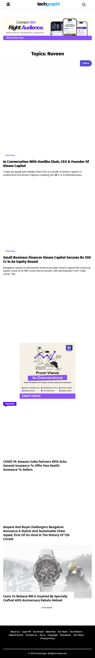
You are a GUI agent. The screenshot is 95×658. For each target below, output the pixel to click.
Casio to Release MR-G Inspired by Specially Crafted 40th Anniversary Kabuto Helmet (35, 598)
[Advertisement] (47, 307)
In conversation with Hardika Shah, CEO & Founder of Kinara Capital (46, 163)
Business (10, 155)
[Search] (86, 63)
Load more (47, 607)
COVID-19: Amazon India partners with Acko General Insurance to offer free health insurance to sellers (35, 466)
